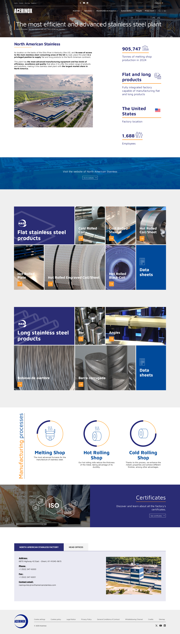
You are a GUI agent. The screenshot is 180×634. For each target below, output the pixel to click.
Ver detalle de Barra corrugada (81, 384)
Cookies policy (56, 619)
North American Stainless (56, 29)
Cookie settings (39, 619)
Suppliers (33, 3)
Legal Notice (71, 619)
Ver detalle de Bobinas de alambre (19, 384)
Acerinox (24, 29)
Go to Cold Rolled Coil (81, 238)
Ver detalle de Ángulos (111, 339)
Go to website (89, 178)
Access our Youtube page (84, 3)
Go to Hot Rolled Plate (19, 284)
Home (16, 3)
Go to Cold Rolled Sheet (111, 238)
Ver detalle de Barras (81, 339)
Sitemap (162, 619)
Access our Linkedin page (87, 3)
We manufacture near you (37, 29)
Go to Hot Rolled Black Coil (111, 284)
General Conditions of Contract (108, 619)
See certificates (156, 516)
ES (165, 11)
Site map (27, 3)
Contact (21, 3)
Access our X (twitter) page (80, 3)
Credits (150, 619)
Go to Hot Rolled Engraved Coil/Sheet (50, 284)
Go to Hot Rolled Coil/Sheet (142, 238)
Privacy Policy (86, 619)
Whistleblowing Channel (134, 619)
